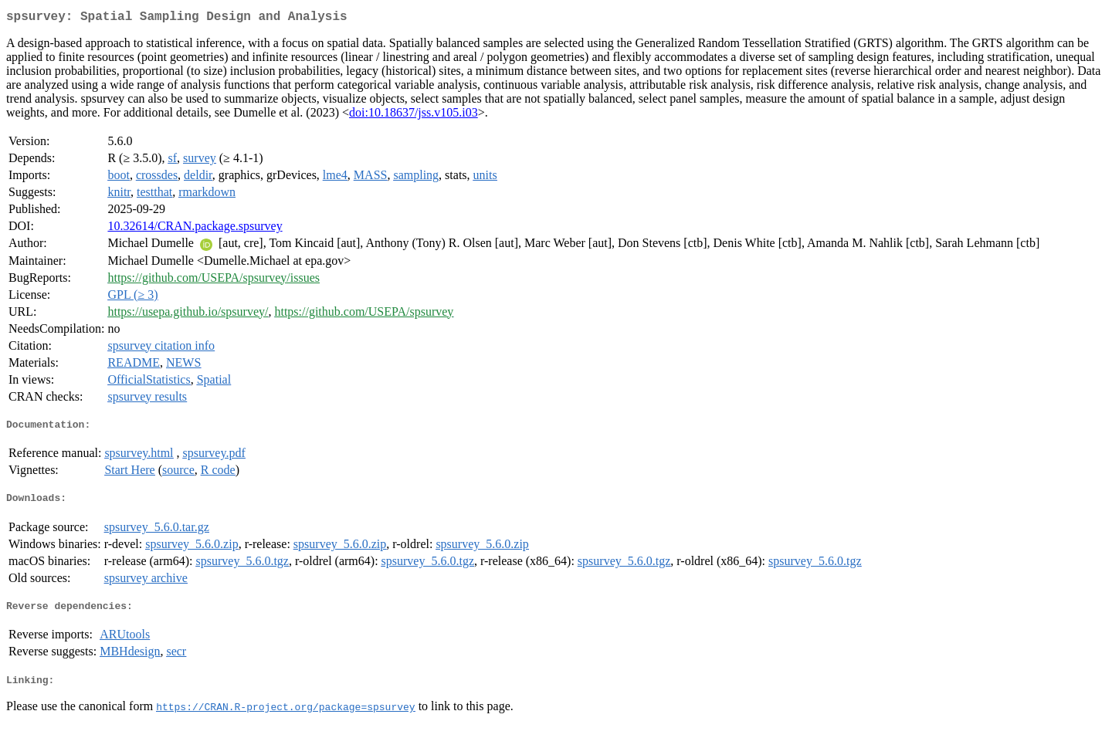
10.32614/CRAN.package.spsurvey (194, 228)
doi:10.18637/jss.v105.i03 (413, 115)
